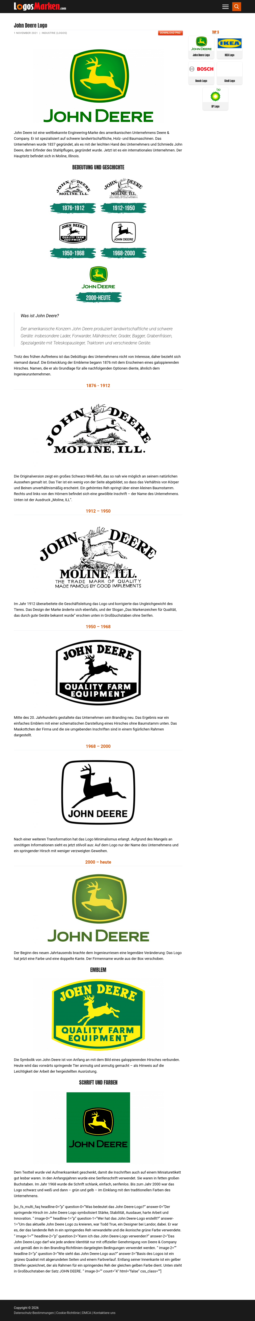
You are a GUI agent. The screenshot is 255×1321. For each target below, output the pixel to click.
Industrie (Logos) (54, 32)
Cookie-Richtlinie (68, 1313)
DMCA (86, 1313)
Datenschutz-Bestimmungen (34, 1313)
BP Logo (215, 106)
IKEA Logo (229, 55)
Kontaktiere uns (104, 1313)
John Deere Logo (201, 55)
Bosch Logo (201, 81)
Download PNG (170, 32)
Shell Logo (229, 81)
